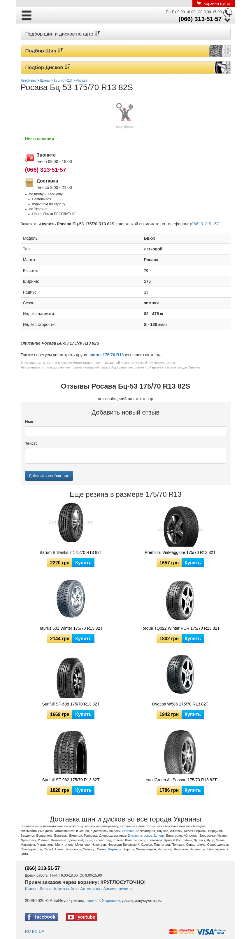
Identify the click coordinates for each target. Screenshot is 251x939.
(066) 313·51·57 (200, 18)
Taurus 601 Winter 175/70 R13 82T (71, 628)
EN (35, 931)
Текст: (31, 443)
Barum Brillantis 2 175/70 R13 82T (71, 552)
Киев (88, 840)
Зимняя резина (117, 889)
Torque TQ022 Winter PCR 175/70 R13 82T (180, 628)
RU (28, 931)
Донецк (159, 835)
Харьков (115, 849)
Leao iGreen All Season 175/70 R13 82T (180, 779)
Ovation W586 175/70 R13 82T (180, 704)
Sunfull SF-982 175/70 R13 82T (71, 779)
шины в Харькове (103, 900)
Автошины (90, 889)
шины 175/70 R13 (107, 354)
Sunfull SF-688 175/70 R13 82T (71, 704)
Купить (83, 562)
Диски (45, 889)
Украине (128, 831)
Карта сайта (65, 889)
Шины (30, 889)
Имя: (30, 422)
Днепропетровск (140, 835)
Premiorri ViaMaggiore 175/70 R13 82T (180, 552)
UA (41, 931)
